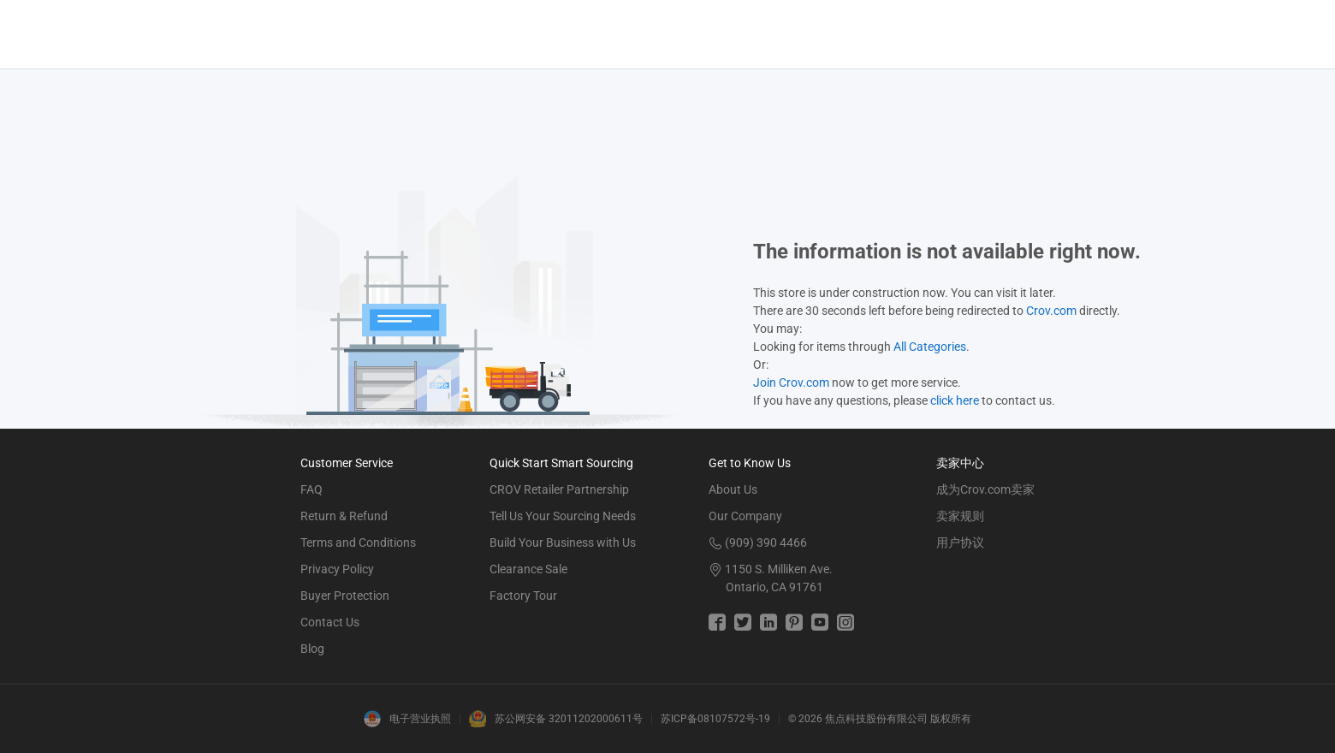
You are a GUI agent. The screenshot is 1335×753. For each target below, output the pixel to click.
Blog (312, 648)
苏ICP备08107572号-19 (715, 719)
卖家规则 (960, 516)
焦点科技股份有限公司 (876, 719)
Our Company (745, 516)
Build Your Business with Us (563, 542)
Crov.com (1051, 310)
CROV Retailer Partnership (559, 489)
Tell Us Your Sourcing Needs (563, 516)
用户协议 (960, 542)
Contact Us (329, 622)
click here (954, 400)
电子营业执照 (420, 719)
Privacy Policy (337, 569)
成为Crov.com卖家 (985, 489)
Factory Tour (523, 595)
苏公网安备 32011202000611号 (569, 719)
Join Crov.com (791, 382)
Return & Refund (344, 516)
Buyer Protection (344, 595)
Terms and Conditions (358, 542)
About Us (733, 489)
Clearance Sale (528, 569)
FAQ (311, 489)
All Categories (929, 346)
